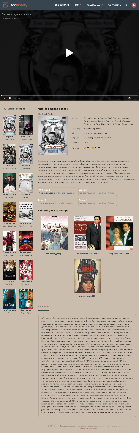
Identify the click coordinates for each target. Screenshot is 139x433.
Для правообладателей (87, 428)
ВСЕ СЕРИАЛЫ (62, 5)
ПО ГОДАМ (114, 5)
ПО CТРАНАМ (94, 5)
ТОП (78, 5)
